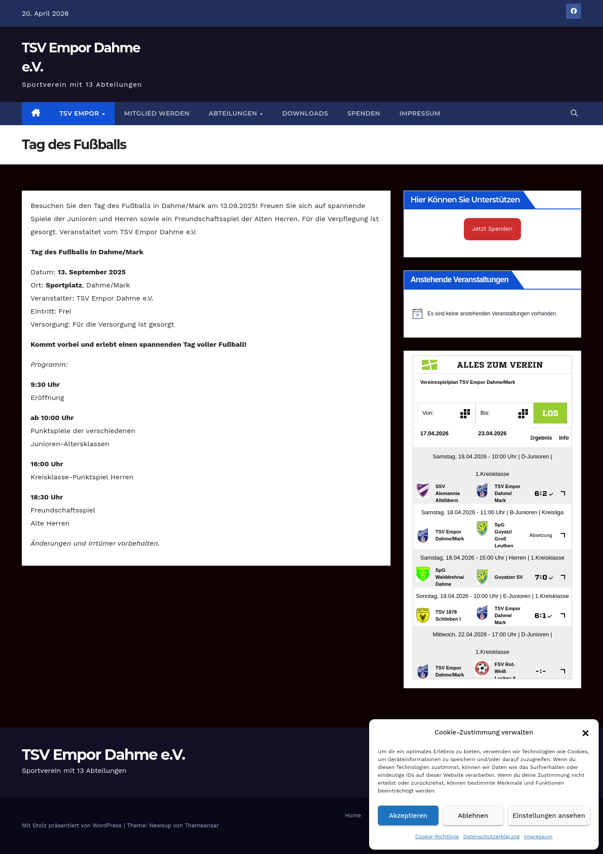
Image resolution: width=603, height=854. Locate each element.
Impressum (538, 837)
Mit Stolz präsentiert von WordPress (73, 825)
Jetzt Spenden (492, 228)
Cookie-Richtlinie (437, 837)
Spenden (363, 113)
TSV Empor (80, 113)
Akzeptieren (408, 816)
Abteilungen (234, 113)
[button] (585, 732)
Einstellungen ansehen (549, 816)
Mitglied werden (157, 113)
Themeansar (202, 825)
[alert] (492, 313)
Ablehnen (473, 816)
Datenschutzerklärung (491, 837)
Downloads (305, 113)
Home (353, 815)
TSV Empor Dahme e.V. (103, 754)
